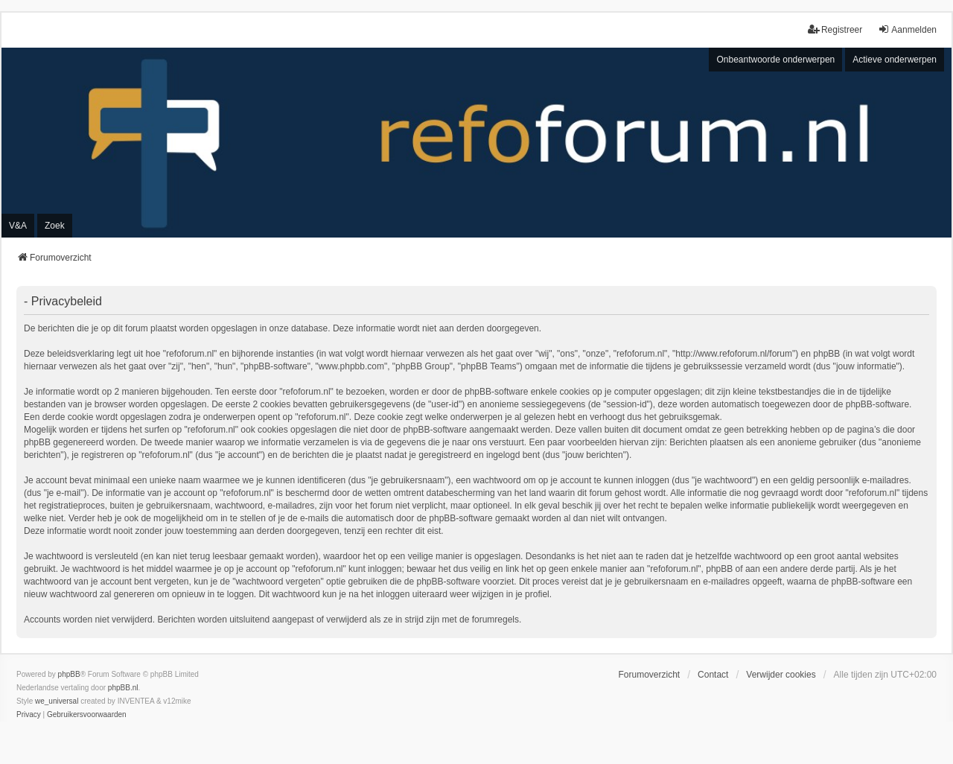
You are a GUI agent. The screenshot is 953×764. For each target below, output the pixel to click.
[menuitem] (28, 715)
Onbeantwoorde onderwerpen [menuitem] (775, 59)
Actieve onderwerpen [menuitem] (894, 59)
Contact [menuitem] (713, 674)
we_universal (56, 701)
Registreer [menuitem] (835, 29)
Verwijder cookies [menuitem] (780, 674)
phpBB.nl (123, 688)
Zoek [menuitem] (55, 225)
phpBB (69, 674)
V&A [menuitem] (18, 225)
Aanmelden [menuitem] (907, 29)
